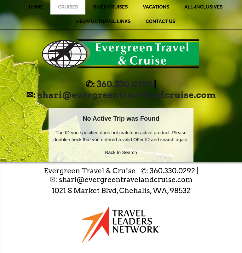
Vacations (156, 7)
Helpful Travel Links (103, 21)
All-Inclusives (203, 7)
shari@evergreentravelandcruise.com (126, 94)
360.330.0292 (124, 84)
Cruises (68, 7)
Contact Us (160, 21)
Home (36, 7)
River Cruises (110, 7)
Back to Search (121, 152)
